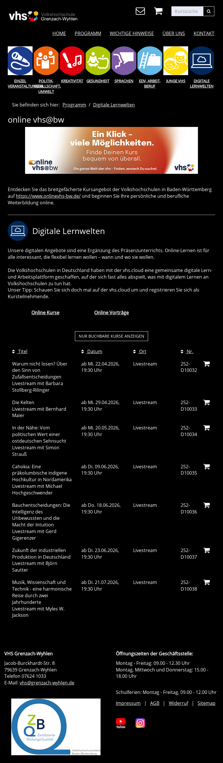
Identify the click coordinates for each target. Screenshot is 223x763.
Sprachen (123, 80)
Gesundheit (97, 80)
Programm (88, 33)
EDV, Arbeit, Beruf (149, 83)
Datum (91, 351)
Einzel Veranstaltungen (20, 83)
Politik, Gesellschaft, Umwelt (46, 86)
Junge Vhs (175, 80)
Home (59, 33)
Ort (139, 351)
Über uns (173, 33)
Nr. (187, 351)
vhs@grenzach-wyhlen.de (47, 683)
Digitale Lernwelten (201, 83)
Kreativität (72, 80)
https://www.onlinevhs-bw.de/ (48, 196)
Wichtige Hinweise (132, 33)
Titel (19, 351)
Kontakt (204, 33)
